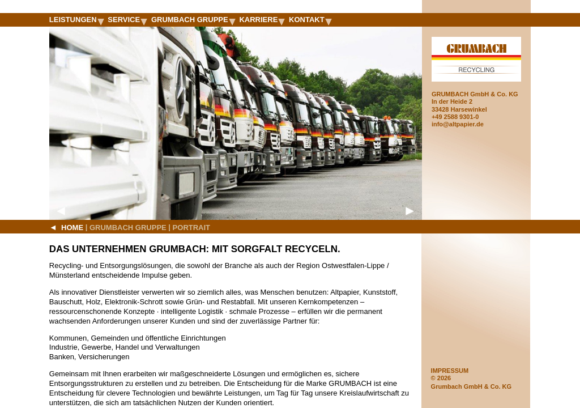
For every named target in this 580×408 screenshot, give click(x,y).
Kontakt (310, 19)
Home (66, 227)
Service (127, 19)
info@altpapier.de (458, 124)
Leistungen (76, 19)
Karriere (262, 19)
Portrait (191, 227)
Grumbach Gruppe (193, 19)
